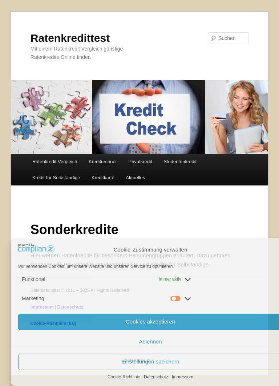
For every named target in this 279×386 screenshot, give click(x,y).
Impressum (182, 376)
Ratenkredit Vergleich (54, 161)
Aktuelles (135, 177)
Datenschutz (156, 376)
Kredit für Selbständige (56, 177)
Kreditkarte (103, 177)
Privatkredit (140, 161)
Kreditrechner (103, 161)
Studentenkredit (180, 161)
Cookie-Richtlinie (124, 376)
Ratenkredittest (70, 38)
